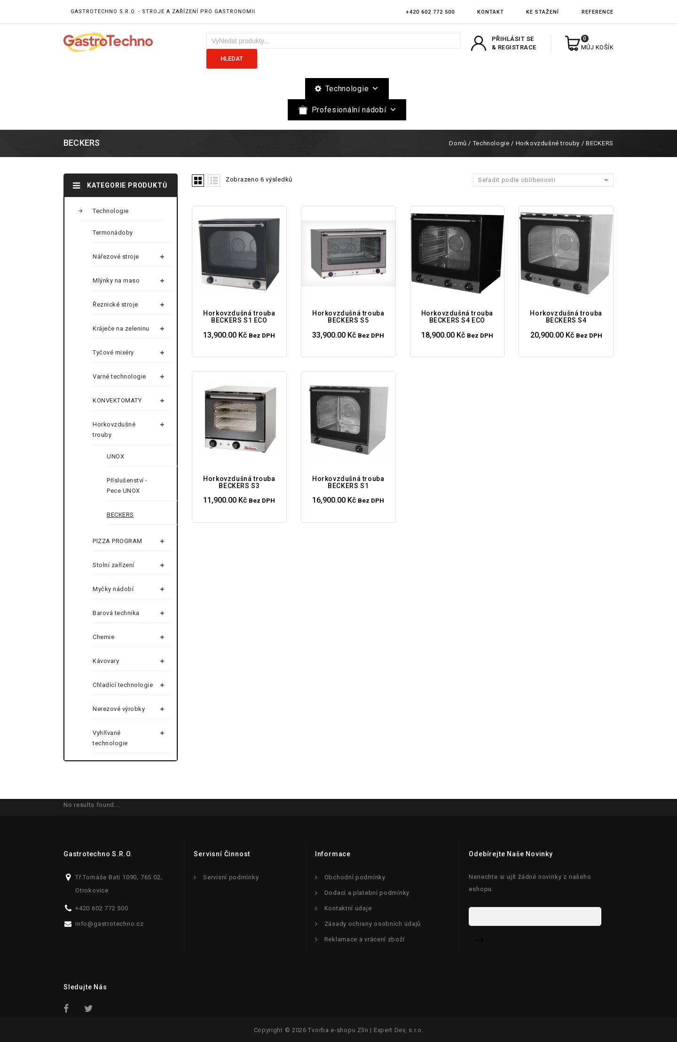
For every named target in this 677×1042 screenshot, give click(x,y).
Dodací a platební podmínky (366, 892)
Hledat (231, 58)
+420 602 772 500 (430, 12)
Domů (457, 143)
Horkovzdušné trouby (548, 143)
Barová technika (116, 612)
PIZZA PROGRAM (117, 541)
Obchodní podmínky (355, 877)
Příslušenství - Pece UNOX (127, 485)
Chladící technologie (123, 684)
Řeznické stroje (115, 304)
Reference (598, 12)
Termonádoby (113, 232)
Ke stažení (542, 12)
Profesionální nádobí (354, 109)
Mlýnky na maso (116, 280)
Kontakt (490, 12)
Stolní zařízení (113, 564)
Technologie (352, 88)
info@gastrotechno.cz (109, 923)
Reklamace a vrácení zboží (364, 939)
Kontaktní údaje (348, 908)
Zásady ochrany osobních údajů (372, 923)
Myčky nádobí (113, 588)
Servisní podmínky (231, 877)
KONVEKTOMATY (117, 400)
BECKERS (120, 514)
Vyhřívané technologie (110, 738)
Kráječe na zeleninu (121, 328)
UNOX (115, 456)
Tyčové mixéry (113, 352)
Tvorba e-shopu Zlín (338, 1030)
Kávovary (106, 660)
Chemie (103, 636)
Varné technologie (119, 376)
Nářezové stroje (116, 256)
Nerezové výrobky (119, 708)
